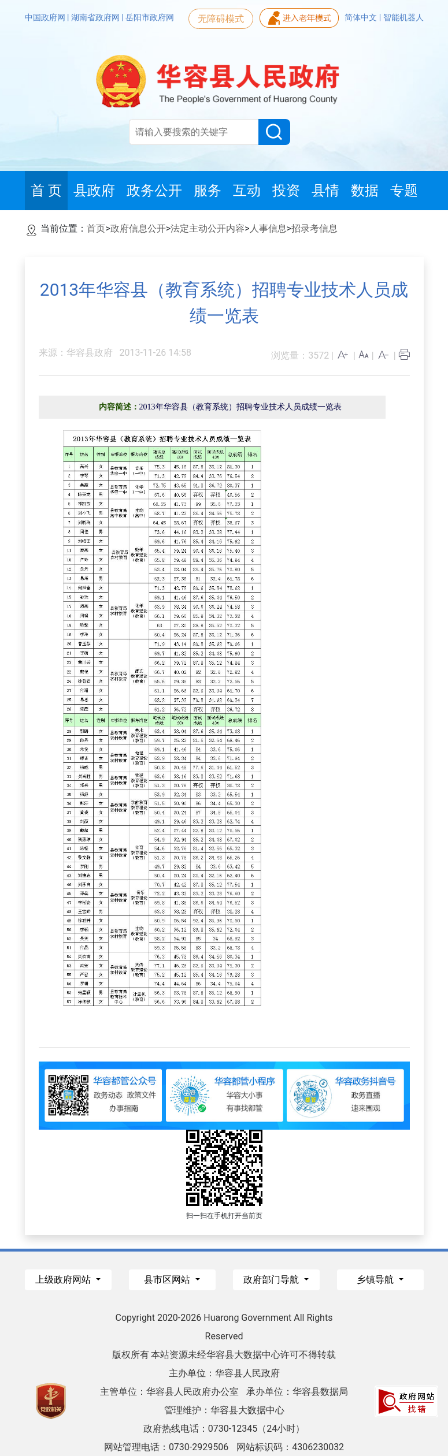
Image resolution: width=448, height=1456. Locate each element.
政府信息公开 (138, 228)
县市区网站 (168, 1279)
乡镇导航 (376, 1279)
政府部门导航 (272, 1279)
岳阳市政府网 (149, 17)
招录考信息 (314, 228)
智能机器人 (403, 17)
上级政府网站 (64, 1279)
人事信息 (268, 228)
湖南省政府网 (96, 17)
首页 (96, 228)
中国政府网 (46, 17)
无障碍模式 (221, 18)
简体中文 (362, 17)
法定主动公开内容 (208, 228)
